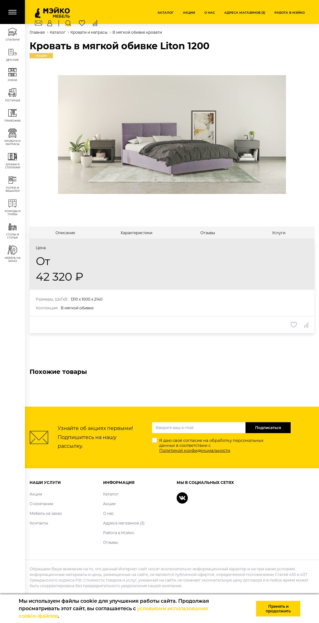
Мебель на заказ (46, 513)
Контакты (39, 523)
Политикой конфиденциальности (194, 450)
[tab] (65, 233)
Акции (189, 13)
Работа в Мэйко (289, 13)
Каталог (166, 13)
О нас (209, 13)
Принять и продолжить (278, 608)
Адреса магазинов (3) (244, 13)
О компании (41, 503)
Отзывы (110, 542)
